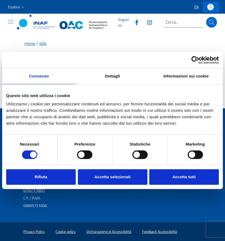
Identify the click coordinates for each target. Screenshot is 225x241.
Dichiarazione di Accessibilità (108, 232)
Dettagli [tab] (112, 76)
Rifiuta (41, 177)
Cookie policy (66, 232)
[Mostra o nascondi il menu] (11, 21)
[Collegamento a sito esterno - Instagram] (147, 22)
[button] (17, 7)
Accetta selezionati (112, 177)
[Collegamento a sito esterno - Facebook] (134, 22)
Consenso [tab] (39, 76)
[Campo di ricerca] (184, 22)
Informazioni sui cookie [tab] (186, 76)
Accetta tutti (184, 177)
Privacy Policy (34, 232)
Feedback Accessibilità (159, 232)
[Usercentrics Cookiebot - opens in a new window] (195, 60)
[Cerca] (211, 22)
